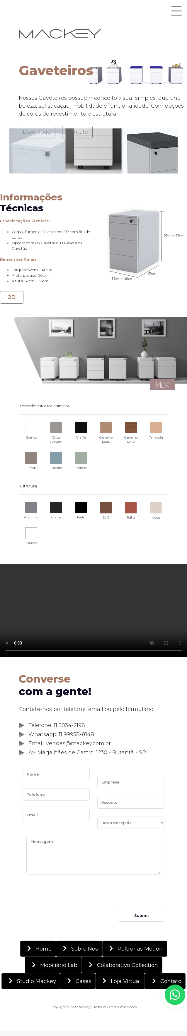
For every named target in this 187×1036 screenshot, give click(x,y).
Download (37, 132)
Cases (77, 981)
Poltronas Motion (134, 948)
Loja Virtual (120, 981)
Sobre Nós (79, 948)
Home (38, 948)
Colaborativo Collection (122, 965)
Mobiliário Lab (53, 965)
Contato (77, 132)
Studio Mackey (31, 981)
